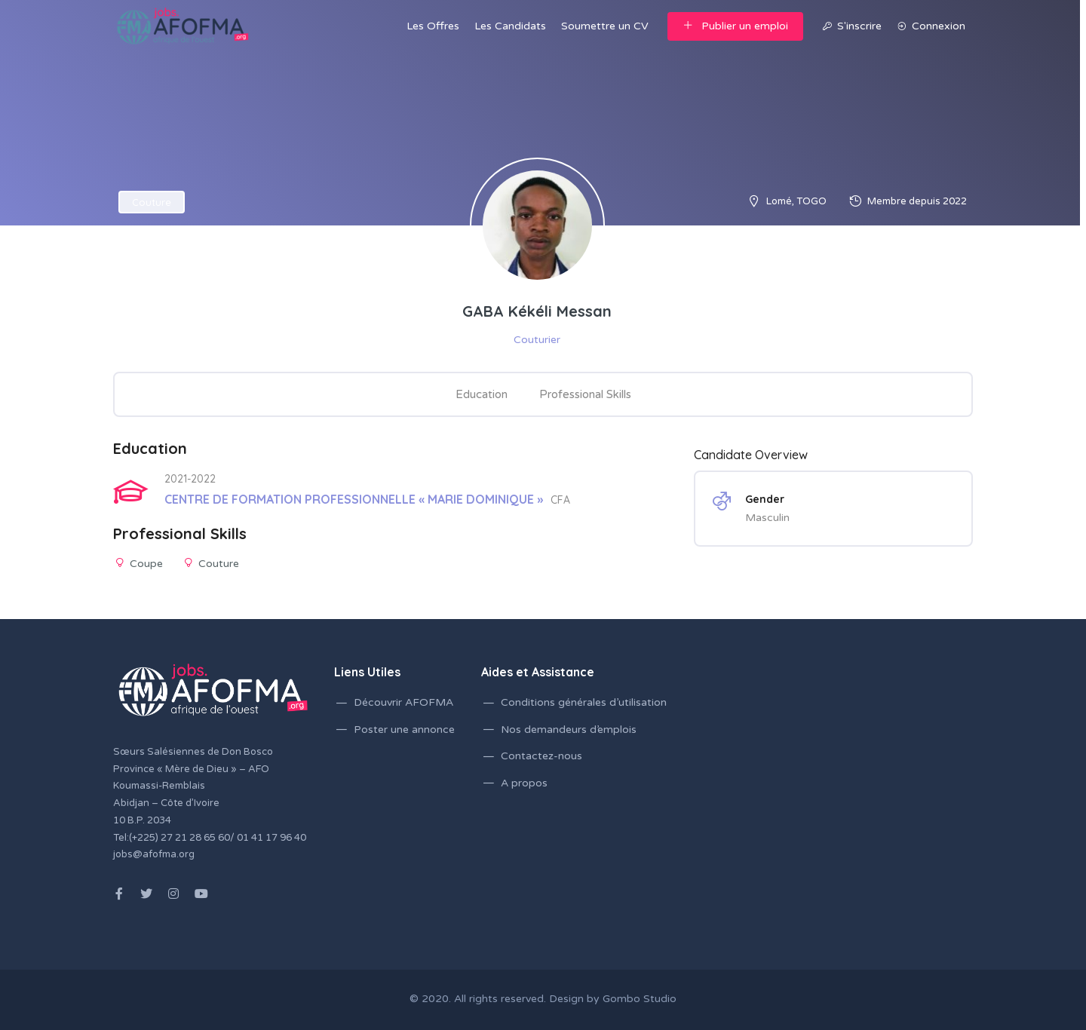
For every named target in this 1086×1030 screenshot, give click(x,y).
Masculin (767, 517)
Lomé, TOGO (796, 201)
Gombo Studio (639, 998)
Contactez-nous (541, 756)
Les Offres (432, 26)
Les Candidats (510, 26)
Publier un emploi (735, 26)
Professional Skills (585, 394)
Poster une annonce (404, 729)
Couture (151, 202)
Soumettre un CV (605, 26)
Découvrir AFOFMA (403, 702)
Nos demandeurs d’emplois (569, 729)
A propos (524, 783)
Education (482, 394)
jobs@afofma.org (154, 854)
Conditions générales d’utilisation (584, 702)
